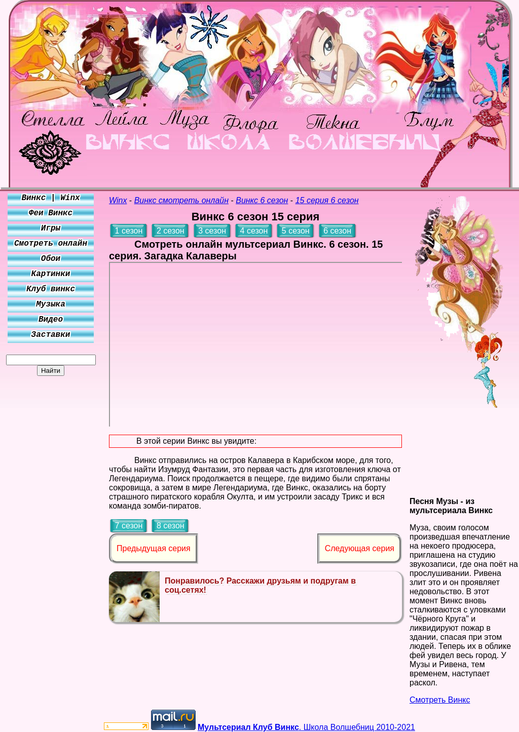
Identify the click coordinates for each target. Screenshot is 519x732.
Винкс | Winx (50, 198)
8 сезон (170, 525)
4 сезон (254, 230)
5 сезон (296, 230)
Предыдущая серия (154, 548)
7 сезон (129, 525)
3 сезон (212, 230)
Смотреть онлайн (50, 243)
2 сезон (170, 230)
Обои (50, 258)
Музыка (50, 304)
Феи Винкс (50, 213)
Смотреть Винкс (440, 700)
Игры (50, 228)
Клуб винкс (50, 289)
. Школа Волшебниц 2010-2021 (306, 727)
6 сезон (337, 230)
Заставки (50, 334)
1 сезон (129, 230)
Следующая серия (359, 548)
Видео (51, 319)
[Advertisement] (50, 528)
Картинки (50, 274)
